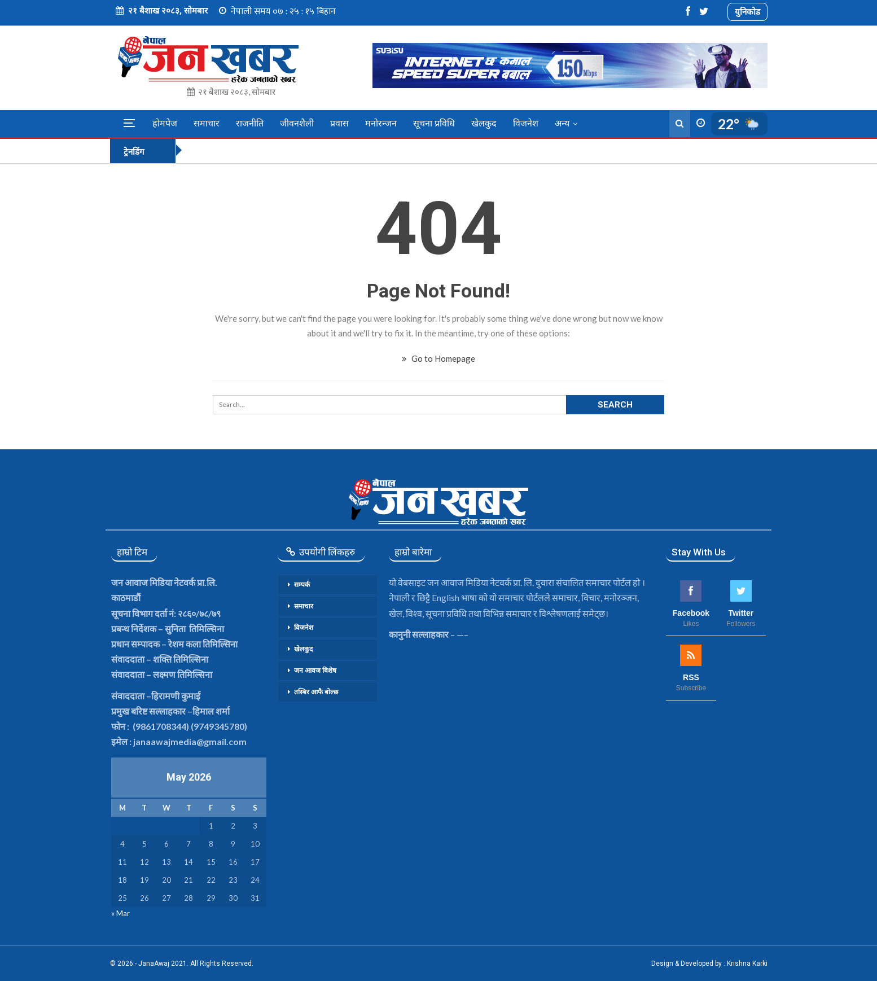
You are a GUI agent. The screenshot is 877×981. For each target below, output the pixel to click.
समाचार (207, 123)
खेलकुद (484, 123)
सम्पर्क (302, 585)
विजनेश (525, 123)
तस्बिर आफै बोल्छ (316, 692)
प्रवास (339, 123)
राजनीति (250, 123)
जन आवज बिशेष (315, 671)
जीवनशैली (297, 123)
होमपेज (164, 123)
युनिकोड (747, 11)
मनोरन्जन (381, 123)
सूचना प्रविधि (434, 123)
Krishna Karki (747, 963)
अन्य (562, 123)
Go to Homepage (438, 358)
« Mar (120, 913)
